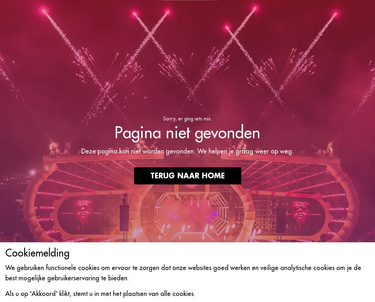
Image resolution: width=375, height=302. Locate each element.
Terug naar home (187, 176)
